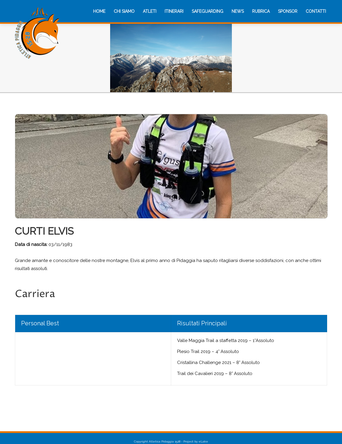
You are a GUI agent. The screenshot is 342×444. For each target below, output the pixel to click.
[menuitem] (99, 11)
